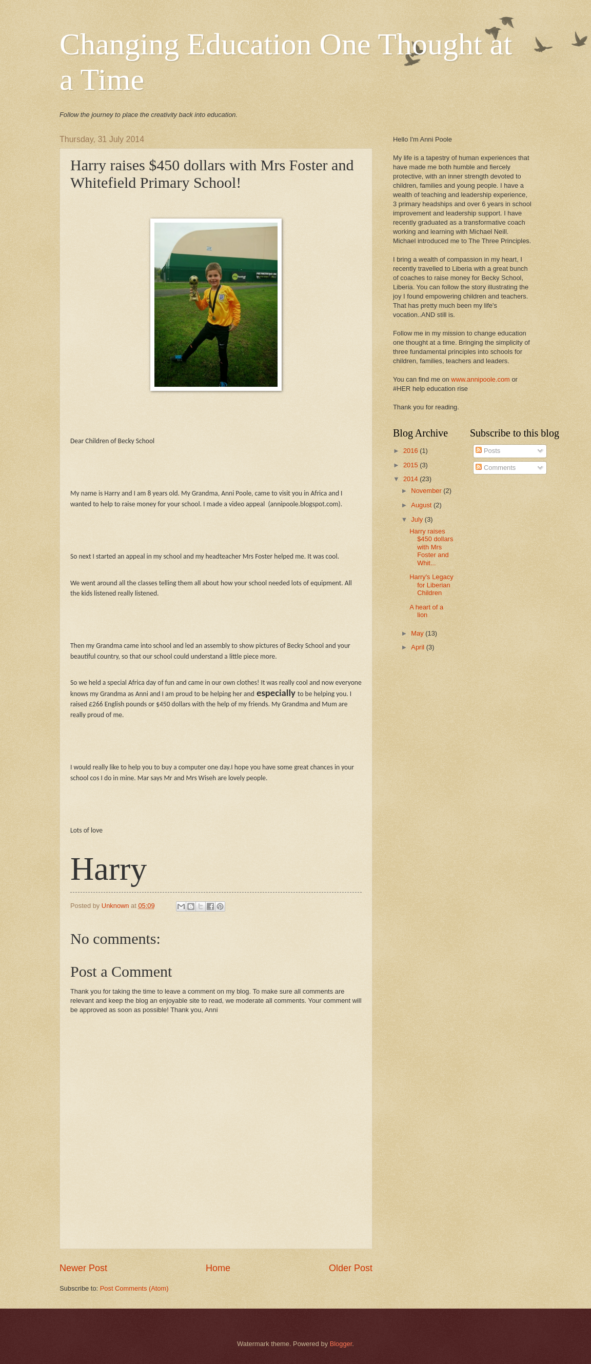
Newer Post (83, 1268)
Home (218, 1268)
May (418, 633)
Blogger (341, 1344)
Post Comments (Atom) (134, 1288)
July (417, 519)
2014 (411, 479)
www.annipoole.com (480, 379)
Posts (488, 450)
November (427, 491)
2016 (411, 450)
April (418, 647)
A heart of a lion (426, 611)
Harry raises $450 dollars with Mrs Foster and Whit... (431, 547)
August (422, 505)
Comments (496, 467)
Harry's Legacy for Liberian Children (431, 585)
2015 (411, 465)
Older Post (350, 1268)
